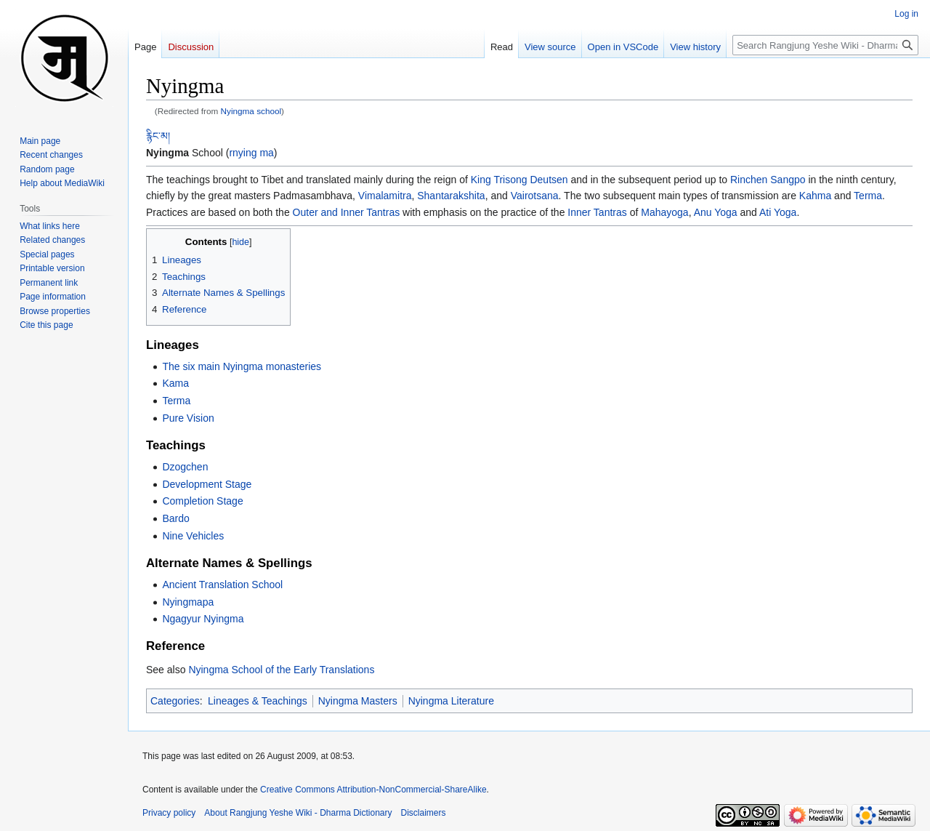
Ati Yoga (777, 212)
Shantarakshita (451, 195)
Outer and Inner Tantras (346, 212)
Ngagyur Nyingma (202, 619)
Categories (175, 701)
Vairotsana (535, 195)
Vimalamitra (385, 195)
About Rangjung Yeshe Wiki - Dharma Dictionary (298, 813)
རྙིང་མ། (158, 136)
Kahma (815, 195)
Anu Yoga (715, 212)
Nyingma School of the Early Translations (281, 669)
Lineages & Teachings (257, 701)
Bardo (175, 518)
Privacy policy (168, 813)
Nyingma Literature (451, 701)
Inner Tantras (596, 212)
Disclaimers (423, 813)
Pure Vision (188, 418)
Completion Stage (202, 501)
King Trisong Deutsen (519, 179)
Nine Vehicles (193, 536)
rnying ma (251, 152)
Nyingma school (251, 111)
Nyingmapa (188, 602)
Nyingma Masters (357, 701)
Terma (868, 195)
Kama (175, 383)
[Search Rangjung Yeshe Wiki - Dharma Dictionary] (825, 45)
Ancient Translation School (222, 584)
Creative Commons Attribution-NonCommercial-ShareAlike (373, 789)
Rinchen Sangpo (768, 179)
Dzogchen (185, 467)
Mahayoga (664, 212)
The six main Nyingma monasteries (241, 366)
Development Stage (206, 484)
